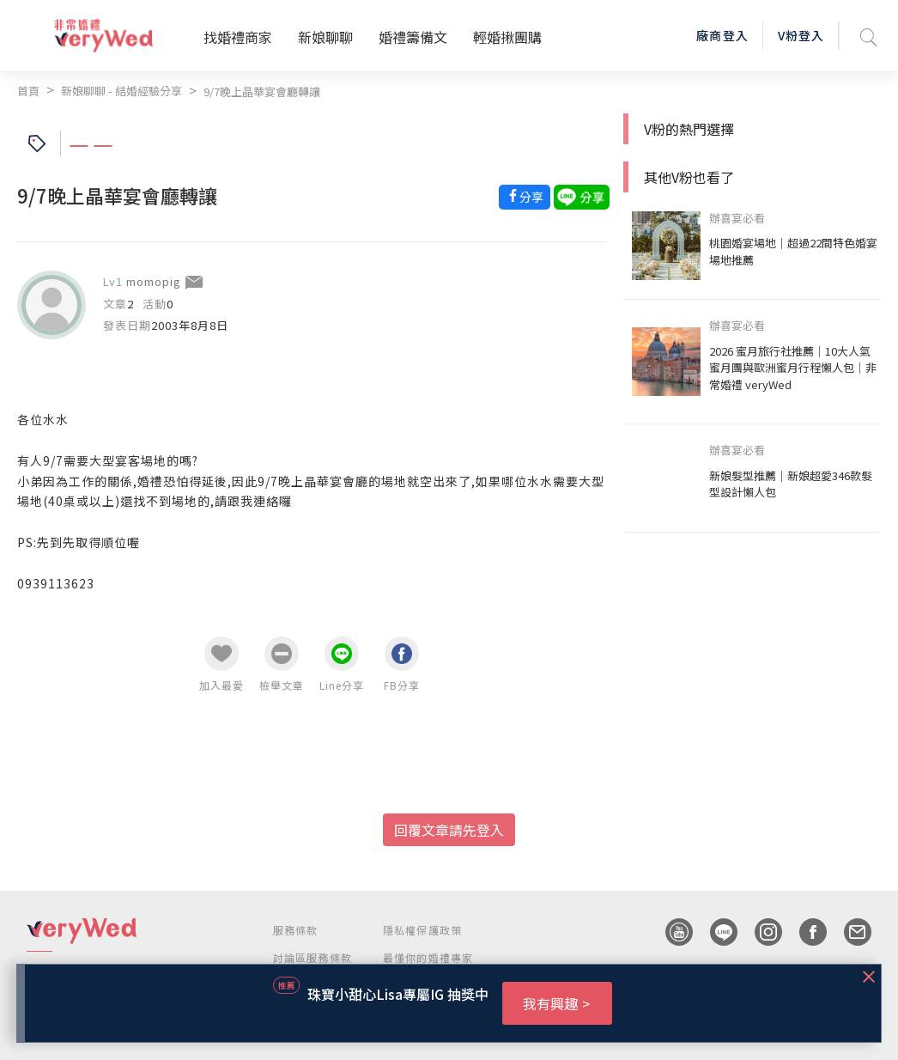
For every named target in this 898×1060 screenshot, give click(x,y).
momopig (153, 281)
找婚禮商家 (237, 37)
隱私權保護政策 (422, 930)
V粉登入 (801, 35)
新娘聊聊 (325, 37)
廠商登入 (722, 35)
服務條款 (296, 930)
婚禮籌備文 (413, 37)
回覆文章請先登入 (449, 829)
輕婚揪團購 (507, 37)
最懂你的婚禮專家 (428, 957)
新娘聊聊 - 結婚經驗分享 (121, 90)
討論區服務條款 (312, 957)
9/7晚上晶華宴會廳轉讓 (261, 91)
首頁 (28, 90)
